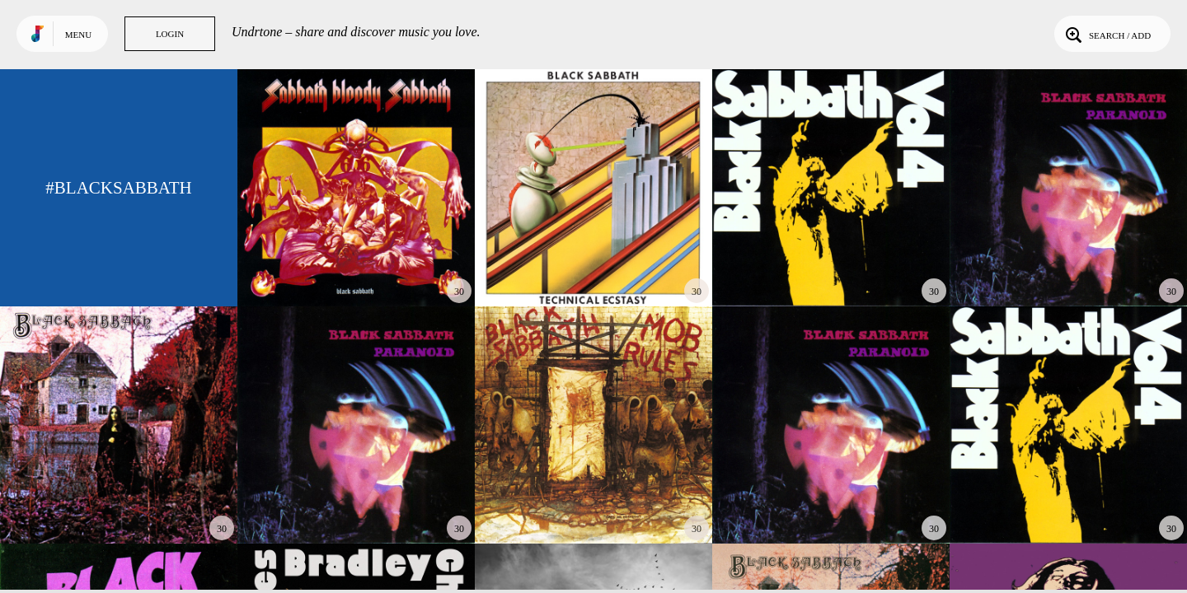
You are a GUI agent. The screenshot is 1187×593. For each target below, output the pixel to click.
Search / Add (1107, 34)
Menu (78, 35)
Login (170, 34)
